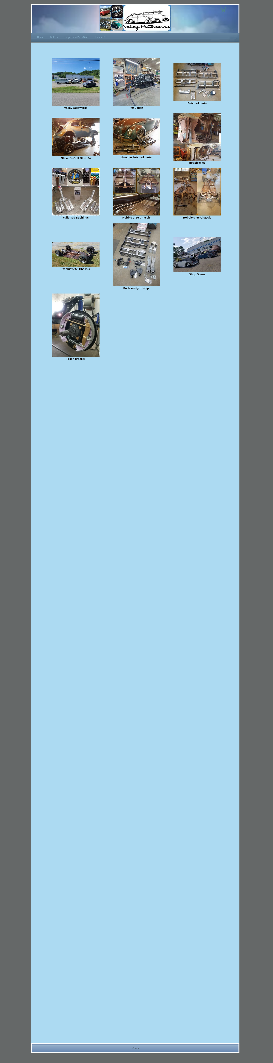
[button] (223, 9)
